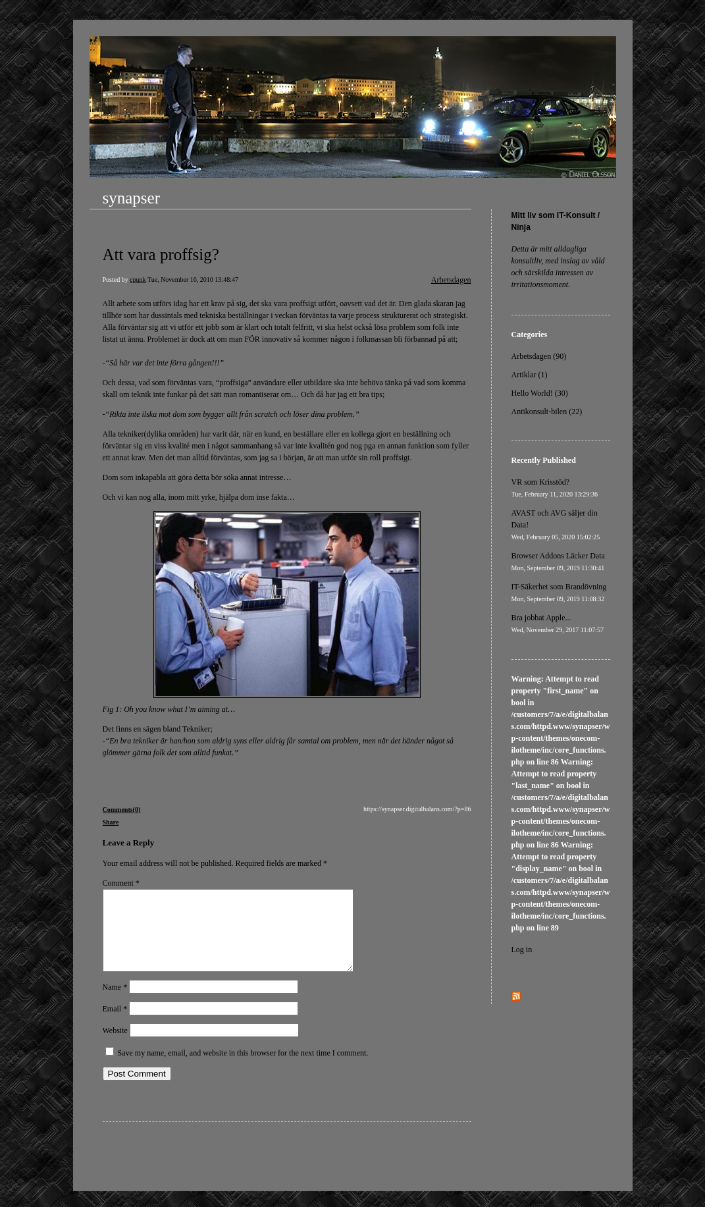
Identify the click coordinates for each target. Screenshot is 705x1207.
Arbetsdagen (451, 279)
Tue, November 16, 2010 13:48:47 (192, 279)
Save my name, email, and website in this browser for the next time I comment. (243, 1068)
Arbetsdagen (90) (539, 356)
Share (111, 822)
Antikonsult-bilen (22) (547, 411)
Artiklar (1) (529, 374)
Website (115, 1046)
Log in (522, 949)
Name (115, 1002)
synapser (131, 198)
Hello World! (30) (539, 393)
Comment (121, 883)
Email (115, 1024)
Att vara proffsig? (161, 254)
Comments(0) (122, 809)
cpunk (137, 279)
